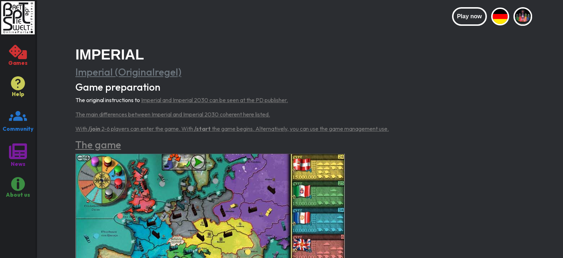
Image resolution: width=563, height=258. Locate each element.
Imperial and (157, 100)
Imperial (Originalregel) (128, 72)
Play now (469, 16)
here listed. (256, 114)
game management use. (359, 128)
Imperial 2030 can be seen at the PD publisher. (230, 100)
